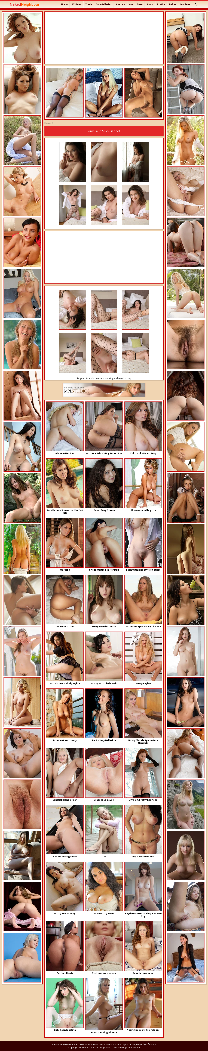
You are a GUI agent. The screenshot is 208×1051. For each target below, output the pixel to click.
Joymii (139, 1044)
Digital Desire (128, 1044)
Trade (88, 4)
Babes (172, 4)
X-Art (109, 1044)
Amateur (120, 4)
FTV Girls (117, 1044)
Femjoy (63, 1044)
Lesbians (185, 4)
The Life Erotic (149, 1044)
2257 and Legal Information (126, 1047)
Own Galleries (104, 4)
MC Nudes (90, 1044)
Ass (131, 4)
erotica (86, 378)
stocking (109, 378)
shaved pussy (123, 378)
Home (64, 4)
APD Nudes (101, 1044)
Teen (140, 4)
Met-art (55, 1044)
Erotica (161, 4)
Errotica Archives (75, 1044)
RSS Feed (76, 4)
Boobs (149, 4)
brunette (97, 378)
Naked (24, 4)
